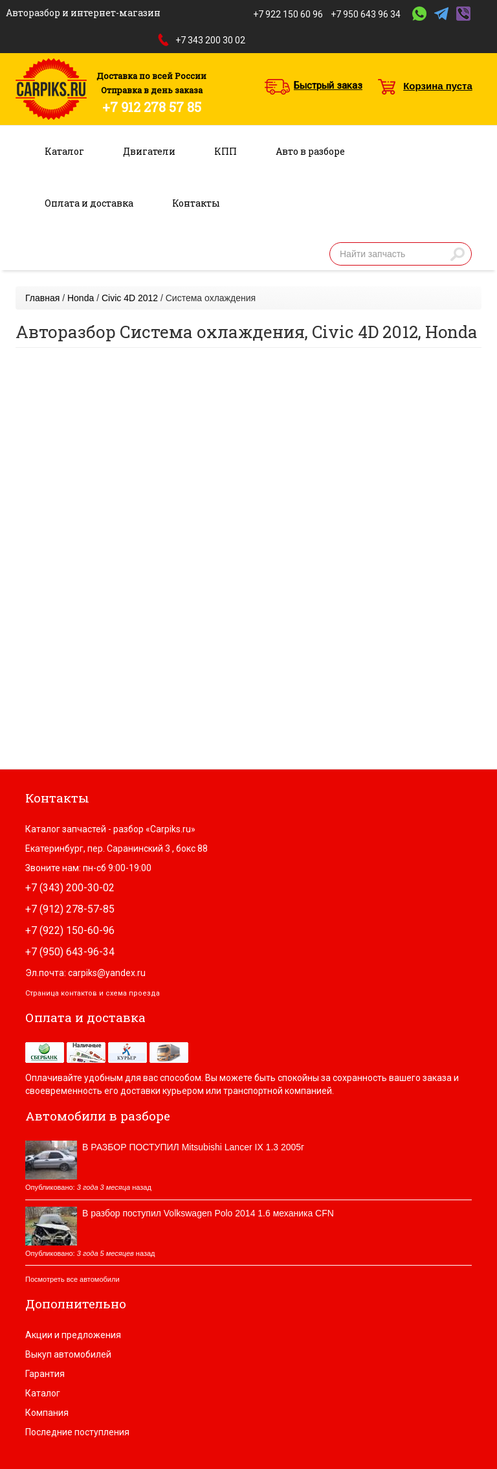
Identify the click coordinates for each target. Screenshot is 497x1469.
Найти (458, 254)
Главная (42, 298)
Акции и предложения (73, 1335)
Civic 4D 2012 (130, 298)
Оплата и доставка (89, 203)
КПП (225, 151)
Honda (80, 298)
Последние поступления (77, 1432)
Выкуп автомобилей (68, 1354)
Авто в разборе (310, 151)
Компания (47, 1412)
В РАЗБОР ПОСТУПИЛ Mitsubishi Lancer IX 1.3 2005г (193, 1147)
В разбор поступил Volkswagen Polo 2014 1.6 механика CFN (208, 1213)
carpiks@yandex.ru (107, 973)
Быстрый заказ (328, 85)
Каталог (64, 151)
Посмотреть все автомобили (72, 1279)
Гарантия (45, 1374)
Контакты (196, 203)
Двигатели (149, 151)
